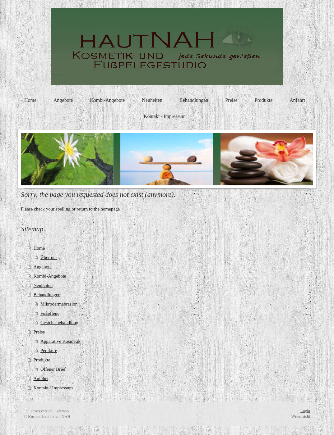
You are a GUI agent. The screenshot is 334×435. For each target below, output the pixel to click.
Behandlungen (47, 294)
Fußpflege (49, 313)
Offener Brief (53, 369)
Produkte (42, 359)
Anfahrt (41, 378)
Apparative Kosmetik (60, 341)
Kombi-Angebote (50, 276)
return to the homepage (98, 208)
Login (305, 410)
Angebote (43, 266)
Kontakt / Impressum (53, 387)
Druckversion (38, 411)
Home (39, 248)
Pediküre (48, 350)
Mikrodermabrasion (58, 303)
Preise (39, 331)
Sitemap (62, 411)
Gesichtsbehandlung (59, 322)
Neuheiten (43, 285)
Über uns (49, 257)
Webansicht (300, 416)
